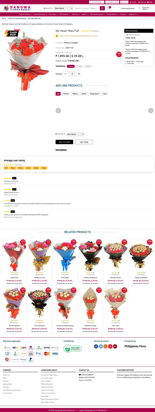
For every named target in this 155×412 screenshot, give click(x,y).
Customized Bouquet (127, 8)
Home (4, 18)
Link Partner (7, 393)
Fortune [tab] (66, 94)
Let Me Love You (39, 277)
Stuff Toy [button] (76, 14)
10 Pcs (71, 66)
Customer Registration (49, 374)
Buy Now (84, 142)
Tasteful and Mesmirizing (65, 326)
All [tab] (58, 94)
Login (133, 2)
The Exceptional (14, 326)
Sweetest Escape (90, 326)
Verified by (68, 341)
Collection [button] (133, 14)
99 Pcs (88, 66)
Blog (4, 377)
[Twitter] (101, 346)
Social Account (100, 341)
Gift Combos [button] (64, 14)
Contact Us (84, 370)
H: (146, 61)
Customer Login (47, 377)
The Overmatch (39, 326)
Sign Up (142, 2)
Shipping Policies (47, 387)
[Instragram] (105, 346)
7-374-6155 (87, 380)
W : (137, 61)
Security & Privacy (47, 390)
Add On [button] (85, 14)
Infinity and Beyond (90, 277)
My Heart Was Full (34, 18)
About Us (6, 374)
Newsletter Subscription (12, 390)
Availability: (66, 43)
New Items (124, 2)
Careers (6, 380)
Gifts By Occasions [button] (97, 14)
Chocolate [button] (53, 14)
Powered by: (129, 341)
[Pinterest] (110, 346)
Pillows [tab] (75, 94)
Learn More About (49, 370)
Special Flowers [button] (25, 14)
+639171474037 (89, 377)
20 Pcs (79, 66)
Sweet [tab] (83, 94)
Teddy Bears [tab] (94, 94)
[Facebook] (96, 346)
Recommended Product (50, 399)
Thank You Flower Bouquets (17, 18)
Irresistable (65, 277)
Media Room (7, 384)
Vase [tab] (105, 94)
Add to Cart (64, 142)
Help (149, 2)
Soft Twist (115, 326)
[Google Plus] (115, 346)
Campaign (45, 396)
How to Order (46, 380)
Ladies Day (14, 277)
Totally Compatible (141, 277)
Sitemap (6, 387)
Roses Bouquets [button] (40, 14)
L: (129, 61)
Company (7, 370)
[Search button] (102, 8)
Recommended (96, 2)
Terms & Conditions (48, 393)
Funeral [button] (123, 14)
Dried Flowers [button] (112, 14)
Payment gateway (10, 341)
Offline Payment (47, 384)
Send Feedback (86, 374)
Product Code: (64, 48)
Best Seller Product (112, 2)
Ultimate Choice (115, 277)
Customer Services (125, 370)
